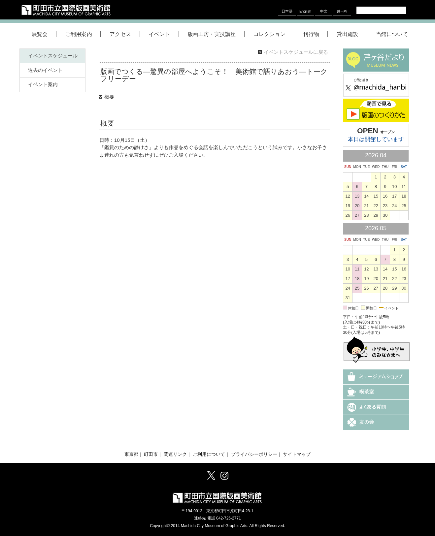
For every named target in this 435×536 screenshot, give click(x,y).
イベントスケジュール (53, 55)
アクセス (125, 34)
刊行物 (315, 34)
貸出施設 (352, 34)
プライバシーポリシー (254, 454)
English (305, 11)
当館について (392, 34)
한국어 (342, 11)
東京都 (131, 454)
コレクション (273, 34)
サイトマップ (297, 454)
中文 (323, 11)
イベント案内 (43, 84)
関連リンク (175, 454)
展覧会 (44, 34)
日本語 (287, 11)
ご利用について (209, 454)
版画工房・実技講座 (216, 34)
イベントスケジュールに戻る (296, 52)
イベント (164, 34)
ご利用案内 (83, 34)
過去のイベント (45, 70)
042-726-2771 (228, 518)
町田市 (151, 454)
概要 (109, 97)
